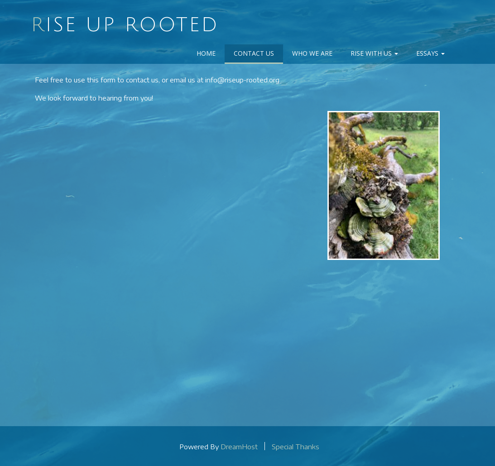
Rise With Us (374, 53)
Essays (430, 53)
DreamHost (239, 446)
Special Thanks (295, 446)
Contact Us (254, 53)
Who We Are (312, 53)
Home (206, 53)
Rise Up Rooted (125, 25)
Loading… (174, 263)
